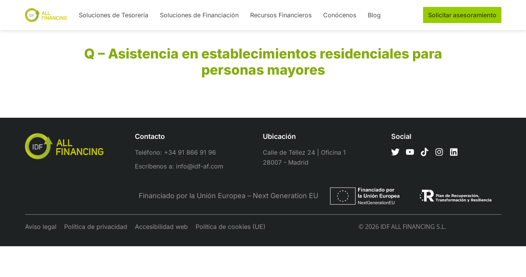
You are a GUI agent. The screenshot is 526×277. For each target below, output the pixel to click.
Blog (374, 15)
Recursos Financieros (281, 15)
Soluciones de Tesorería (113, 15)
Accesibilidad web (161, 226)
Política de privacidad (95, 226)
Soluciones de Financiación (199, 15)
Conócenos (339, 15)
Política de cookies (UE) (230, 226)
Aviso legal (40, 226)
